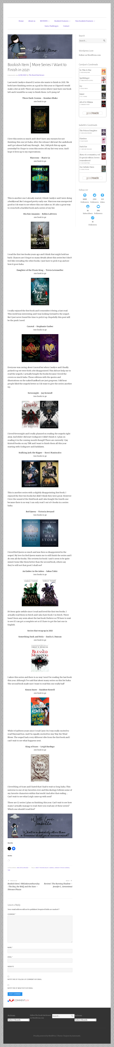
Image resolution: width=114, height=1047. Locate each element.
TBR (9, 870)
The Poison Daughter (88, 131)
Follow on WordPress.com (90, 55)
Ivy (81, 86)
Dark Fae (83, 147)
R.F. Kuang (84, 96)
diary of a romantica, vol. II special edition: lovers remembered (90, 158)
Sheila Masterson (86, 133)
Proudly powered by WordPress (44, 1036)
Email (10, 957)
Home (21, 21)
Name (10, 947)
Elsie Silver (84, 141)
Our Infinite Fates (87, 167)
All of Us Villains (86, 102)
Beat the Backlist (42, 867)
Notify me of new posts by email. (20, 988)
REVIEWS (44, 21)
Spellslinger (85, 78)
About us (31, 21)
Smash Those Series (62, 867)
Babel (82, 94)
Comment (12, 914)
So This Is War (85, 70)
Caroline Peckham (86, 149)
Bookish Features (61, 21)
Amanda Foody (85, 104)
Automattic (76, 1036)
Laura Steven (85, 169)
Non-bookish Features (84, 21)
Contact (66, 26)
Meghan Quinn (85, 72)
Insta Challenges (51, 26)
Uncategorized (22, 867)
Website (11, 966)
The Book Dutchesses (36, 75)
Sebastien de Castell (87, 80)
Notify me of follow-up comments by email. (25, 979)
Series (51, 867)
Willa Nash (84, 88)
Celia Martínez (85, 163)
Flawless (83, 139)
